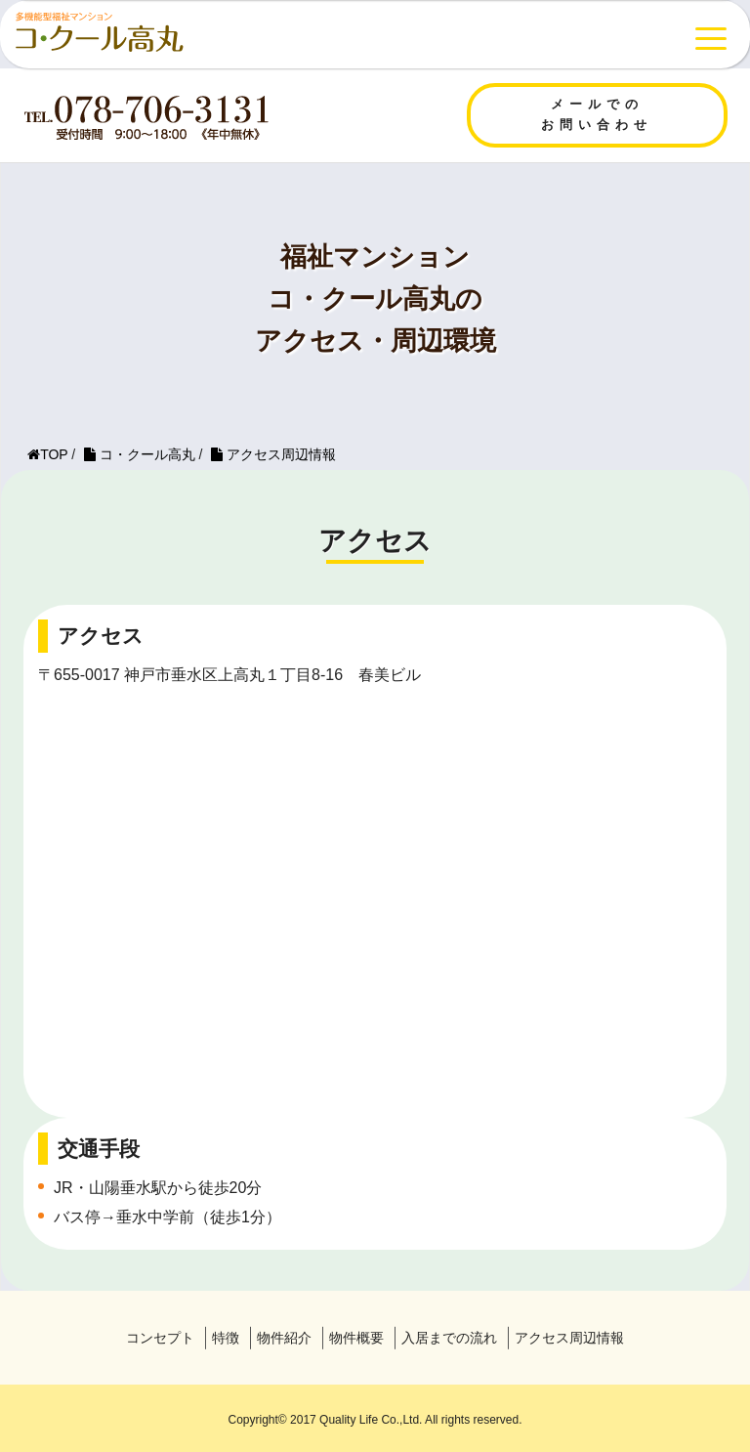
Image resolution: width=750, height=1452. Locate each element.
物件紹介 (284, 1337)
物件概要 (356, 1337)
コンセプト (160, 1337)
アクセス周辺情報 (569, 1337)
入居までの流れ (449, 1337)
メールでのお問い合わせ (596, 114)
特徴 (225, 1337)
